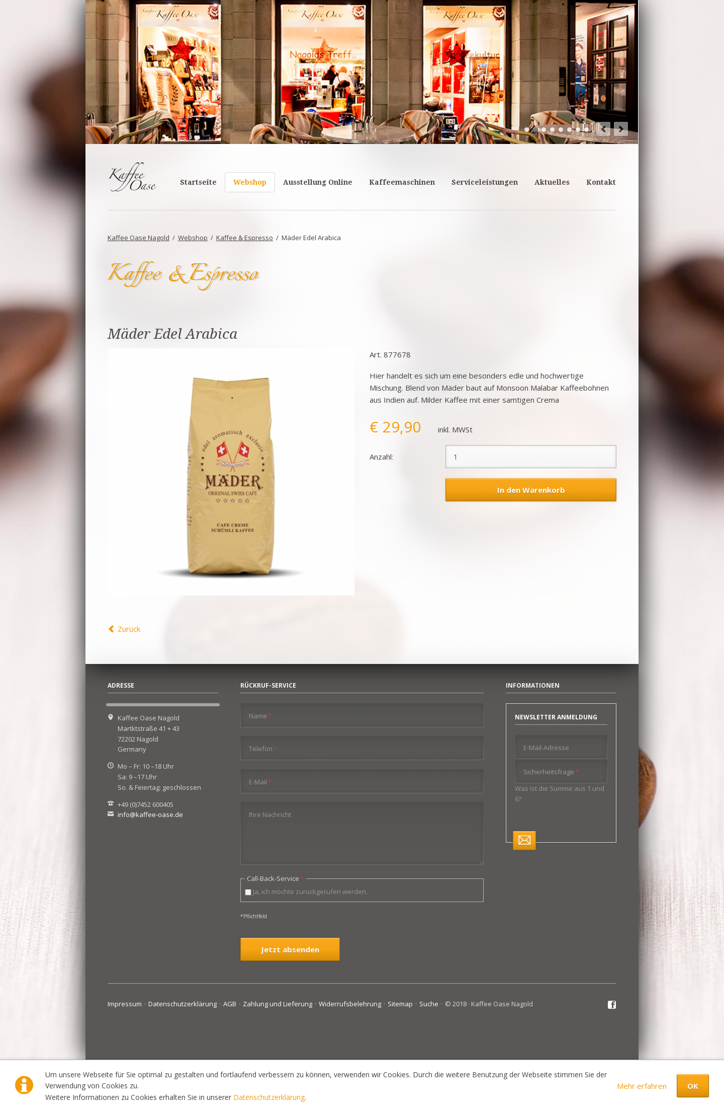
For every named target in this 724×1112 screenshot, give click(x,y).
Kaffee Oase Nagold (138, 237)
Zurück (129, 629)
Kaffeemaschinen (402, 182)
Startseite (198, 182)
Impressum (125, 1003)
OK (692, 1086)
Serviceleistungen (484, 182)
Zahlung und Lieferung (277, 1003)
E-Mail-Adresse (546, 747)
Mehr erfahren (642, 1086)
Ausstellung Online (317, 182)
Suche (428, 1003)
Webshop (249, 182)
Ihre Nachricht (270, 814)
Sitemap (400, 1003)
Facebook (612, 1005)
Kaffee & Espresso (244, 237)
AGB (229, 1003)
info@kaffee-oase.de (150, 814)
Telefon (263, 748)
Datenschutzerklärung (269, 1097)
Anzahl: (381, 457)
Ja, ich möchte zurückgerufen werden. (310, 891)
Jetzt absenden (290, 949)
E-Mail (260, 781)
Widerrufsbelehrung (350, 1003)
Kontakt (601, 182)
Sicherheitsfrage (551, 771)
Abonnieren (524, 840)
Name (260, 715)
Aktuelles (552, 182)
